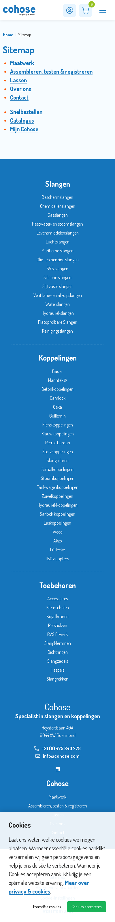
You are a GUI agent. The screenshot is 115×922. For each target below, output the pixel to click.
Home (8, 34)
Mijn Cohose (24, 129)
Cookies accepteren (86, 906)
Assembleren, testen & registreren (51, 71)
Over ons (20, 88)
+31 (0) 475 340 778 (57, 748)
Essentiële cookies (47, 906)
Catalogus (22, 120)
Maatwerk (22, 62)
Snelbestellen (26, 111)
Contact (19, 97)
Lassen (18, 80)
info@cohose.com (57, 756)
